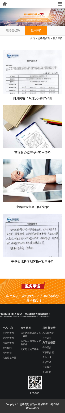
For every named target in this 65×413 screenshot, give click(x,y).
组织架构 (46, 362)
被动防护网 (8, 338)
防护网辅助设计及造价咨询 (31, 334)
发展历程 (46, 372)
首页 (32, 38)
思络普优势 (13, 30)
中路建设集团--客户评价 (32, 207)
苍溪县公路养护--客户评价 (32, 152)
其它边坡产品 (9, 357)
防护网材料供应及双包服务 (31, 343)
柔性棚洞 (7, 347)
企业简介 (46, 347)
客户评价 (36, 30)
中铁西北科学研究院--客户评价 (32, 261)
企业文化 (46, 357)
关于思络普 (48, 342)
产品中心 (8, 327)
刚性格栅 (7, 353)
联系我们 (46, 367)
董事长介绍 (48, 352)
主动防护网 (8, 333)
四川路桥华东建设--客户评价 (32, 98)
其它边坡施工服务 (30, 349)
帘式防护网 (8, 343)
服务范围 (26, 327)
